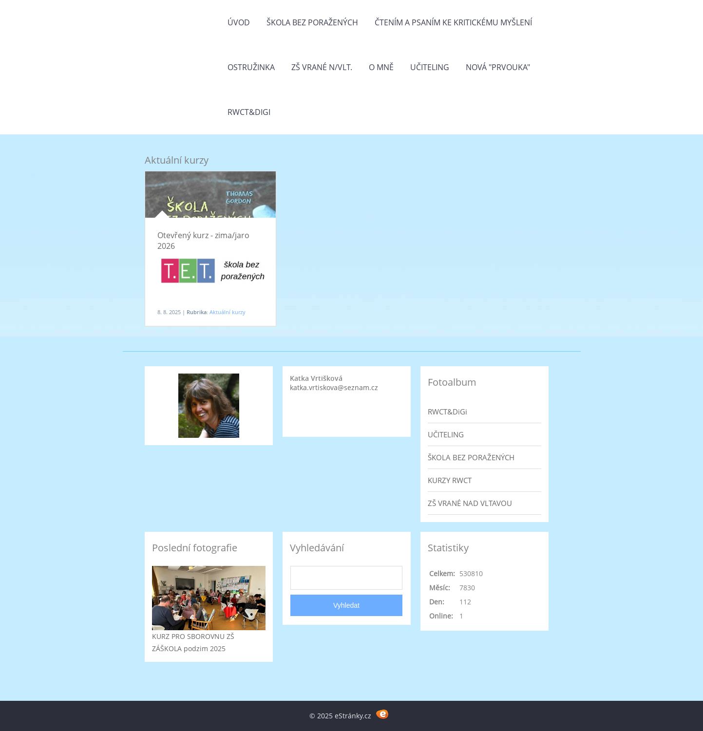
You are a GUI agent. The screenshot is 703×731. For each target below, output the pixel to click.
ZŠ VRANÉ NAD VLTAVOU (470, 503)
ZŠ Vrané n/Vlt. (321, 67)
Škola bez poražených (312, 22)
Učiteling (429, 67)
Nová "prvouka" (498, 67)
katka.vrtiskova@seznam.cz (334, 387)
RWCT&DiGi (249, 112)
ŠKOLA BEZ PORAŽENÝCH (471, 457)
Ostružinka (251, 67)
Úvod (239, 22)
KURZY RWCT (450, 480)
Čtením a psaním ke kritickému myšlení (453, 22)
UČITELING (446, 434)
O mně (381, 67)
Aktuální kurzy (227, 312)
